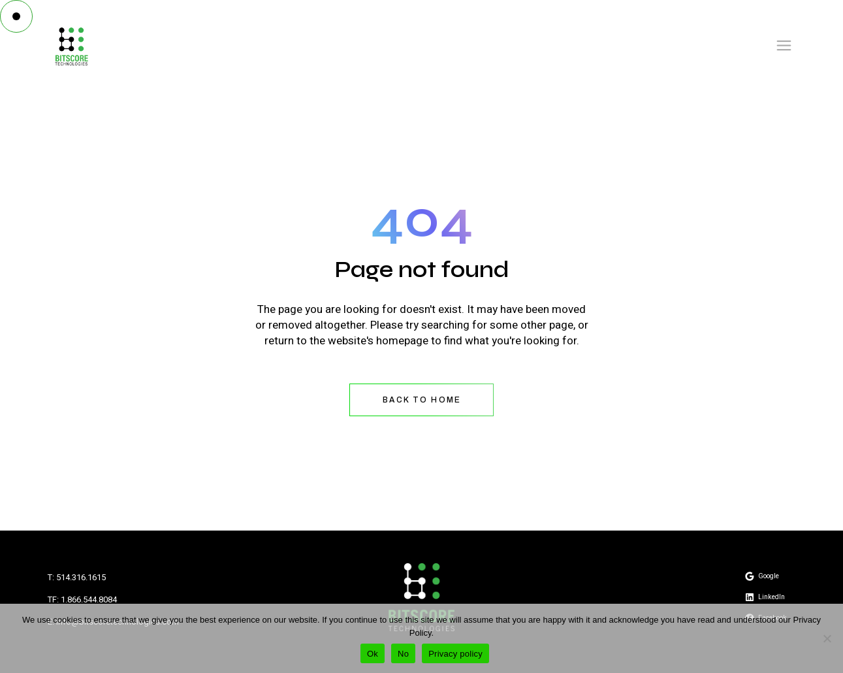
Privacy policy (455, 654)
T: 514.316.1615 (77, 577)
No (403, 654)
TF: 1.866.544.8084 (82, 599)
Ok (372, 654)
